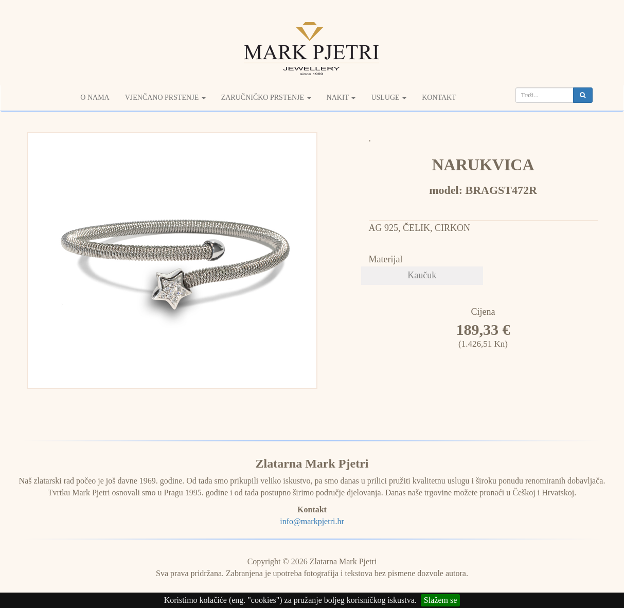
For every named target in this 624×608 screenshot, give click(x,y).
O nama (94, 97)
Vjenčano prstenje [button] (165, 97)
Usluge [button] (388, 97)
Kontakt (439, 97)
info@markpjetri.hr (312, 521)
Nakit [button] (341, 97)
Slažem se (440, 600)
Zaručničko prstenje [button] (266, 97)
